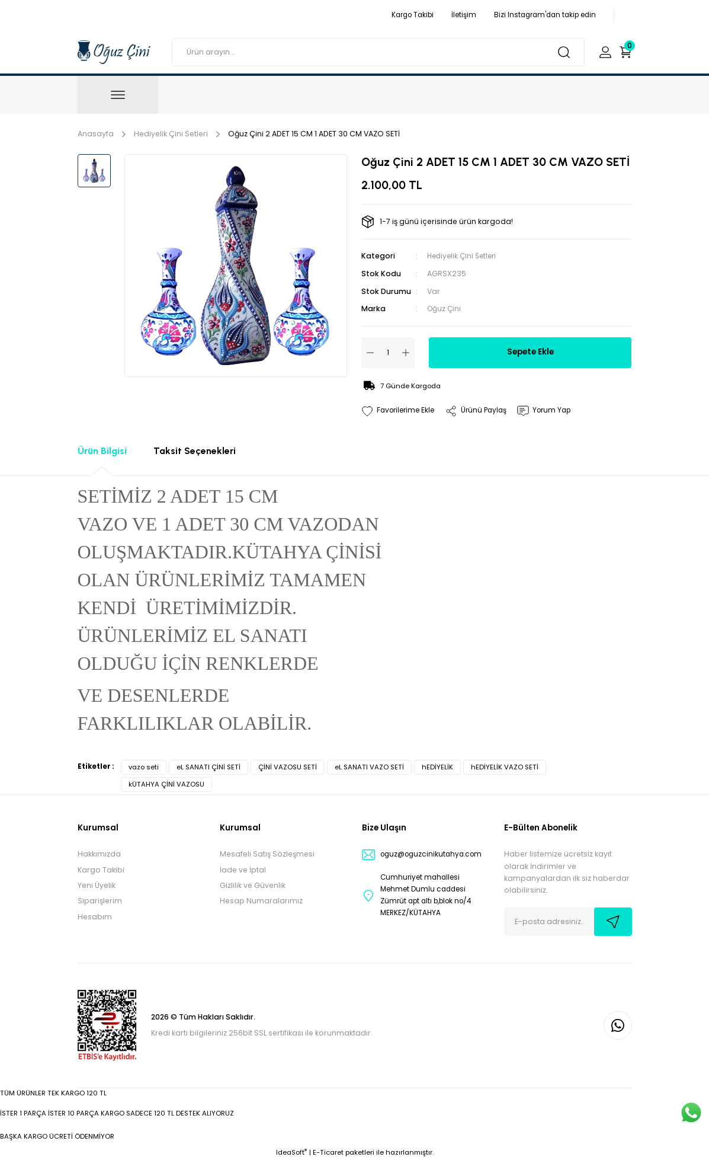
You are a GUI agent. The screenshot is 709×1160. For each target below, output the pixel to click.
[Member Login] (605, 52)
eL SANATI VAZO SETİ (369, 766)
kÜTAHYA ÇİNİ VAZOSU (166, 783)
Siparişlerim (100, 900)
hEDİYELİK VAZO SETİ (504, 766)
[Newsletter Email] (568, 921)
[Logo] (114, 51)
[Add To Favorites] (400, 410)
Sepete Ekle (530, 351)
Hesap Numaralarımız (261, 900)
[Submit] (613, 921)
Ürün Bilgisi (102, 450)
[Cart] (625, 52)
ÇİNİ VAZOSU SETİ (287, 766)
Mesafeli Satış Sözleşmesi (267, 853)
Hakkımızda (99, 853)
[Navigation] (118, 95)
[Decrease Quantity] (370, 352)
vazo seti (144, 766)
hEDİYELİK (437, 766)
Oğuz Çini (445, 308)
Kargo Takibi (101, 869)
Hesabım (95, 916)
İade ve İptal (243, 869)
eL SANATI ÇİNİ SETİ (208, 766)
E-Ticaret (328, 1151)
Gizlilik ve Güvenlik (252, 885)
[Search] (378, 52)
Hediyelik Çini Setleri (464, 256)
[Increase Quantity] (406, 352)
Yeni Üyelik (97, 885)
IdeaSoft (291, 1151)
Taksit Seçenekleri (194, 450)
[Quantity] (388, 352)
